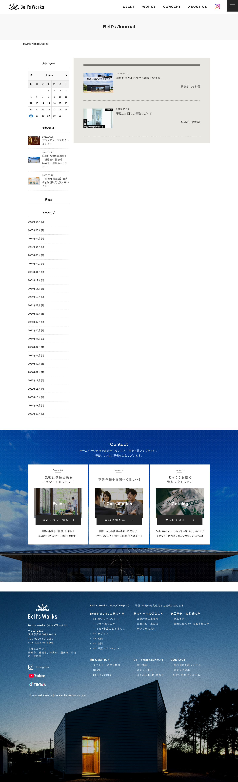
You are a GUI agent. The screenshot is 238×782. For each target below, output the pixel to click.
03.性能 (98, 638)
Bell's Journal (103, 674)
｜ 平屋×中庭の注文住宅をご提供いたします (137, 605)
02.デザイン (101, 633)
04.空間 (98, 643)
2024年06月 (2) (36, 330)
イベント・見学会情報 (106, 665)
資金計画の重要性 (148, 618)
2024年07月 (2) (36, 322)
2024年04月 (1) (36, 347)
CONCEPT (172, 6)
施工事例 (179, 618)
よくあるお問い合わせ (150, 674)
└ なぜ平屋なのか (104, 623)
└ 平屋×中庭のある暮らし (109, 628)
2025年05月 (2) (36, 238)
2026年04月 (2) (36, 222)
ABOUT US (197, 6)
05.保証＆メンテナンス (107, 648)
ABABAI (72, 695)
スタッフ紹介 (145, 670)
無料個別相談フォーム (187, 665)
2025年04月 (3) (36, 247)
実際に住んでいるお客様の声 (191, 623)
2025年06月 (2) (36, 230)
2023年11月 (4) (36, 388)
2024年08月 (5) (36, 313)
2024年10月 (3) (36, 297)
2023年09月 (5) (36, 405)
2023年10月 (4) (36, 397)
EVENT (129, 6)
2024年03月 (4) (36, 355)
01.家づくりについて (106, 618)
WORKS (149, 6)
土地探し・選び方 (148, 623)
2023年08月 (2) (36, 414)
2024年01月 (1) (36, 372)
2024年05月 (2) (36, 338)
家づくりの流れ (146, 628)
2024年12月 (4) (36, 280)
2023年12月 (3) (36, 380)
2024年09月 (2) (36, 305)
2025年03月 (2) (36, 255)
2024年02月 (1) (36, 363)
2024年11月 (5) (36, 288)
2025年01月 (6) (36, 272)
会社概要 (142, 665)
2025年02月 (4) (36, 263)
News (97, 670)
